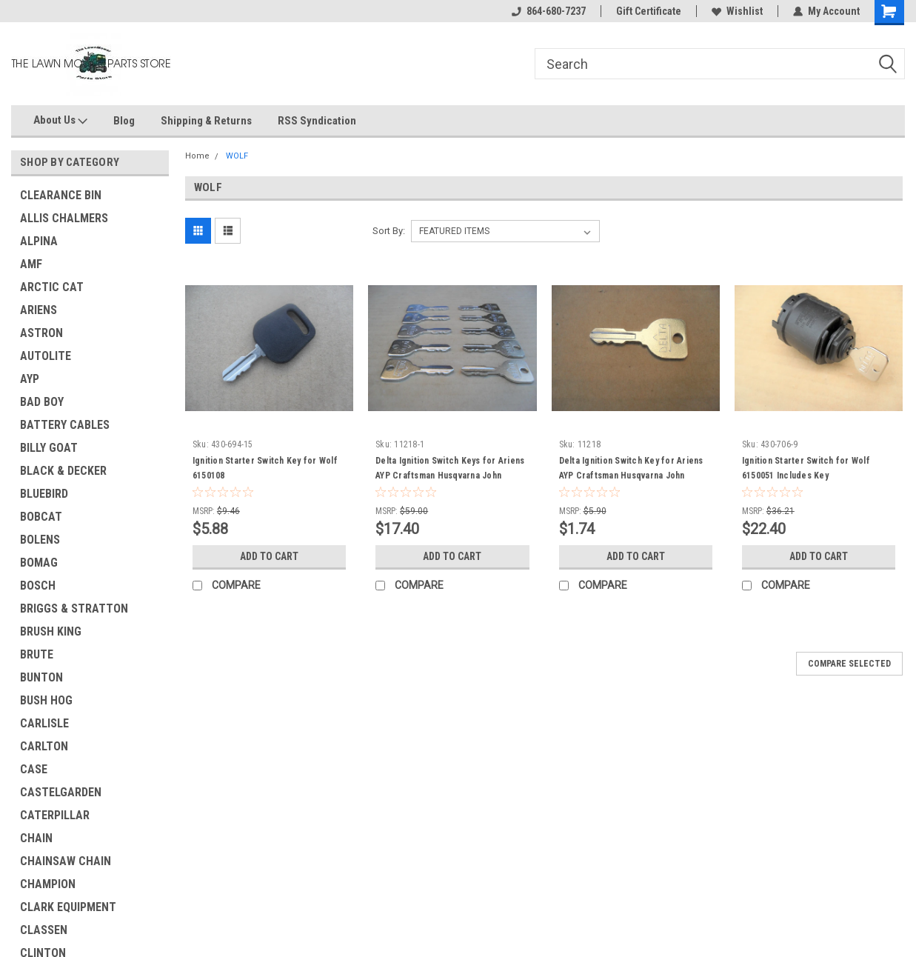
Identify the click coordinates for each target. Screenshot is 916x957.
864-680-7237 (549, 11)
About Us (60, 120)
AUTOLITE (45, 356)
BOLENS (40, 540)
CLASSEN (43, 930)
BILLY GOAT (49, 448)
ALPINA (39, 241)
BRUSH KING (50, 631)
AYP (29, 379)
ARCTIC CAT (52, 287)
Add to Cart (269, 556)
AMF (31, 264)
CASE (33, 769)
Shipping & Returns (206, 120)
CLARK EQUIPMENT (68, 907)
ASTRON (41, 333)
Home (197, 156)
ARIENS (38, 310)
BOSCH (38, 585)
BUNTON (41, 677)
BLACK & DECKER (63, 471)
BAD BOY (42, 402)
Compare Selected (849, 663)
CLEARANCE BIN (60, 195)
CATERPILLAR (55, 815)
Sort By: (388, 230)
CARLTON (44, 746)
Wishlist (737, 11)
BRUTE (36, 654)
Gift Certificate (648, 11)
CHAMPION (48, 884)
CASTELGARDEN (60, 792)
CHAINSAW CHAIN (65, 861)
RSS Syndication (317, 120)
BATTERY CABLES (65, 425)
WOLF (237, 156)
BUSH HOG (46, 700)
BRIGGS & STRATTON (74, 608)
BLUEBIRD (44, 494)
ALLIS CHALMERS (64, 218)
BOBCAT (41, 517)
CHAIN (36, 838)
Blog (124, 120)
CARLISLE (44, 723)
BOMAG (39, 563)
